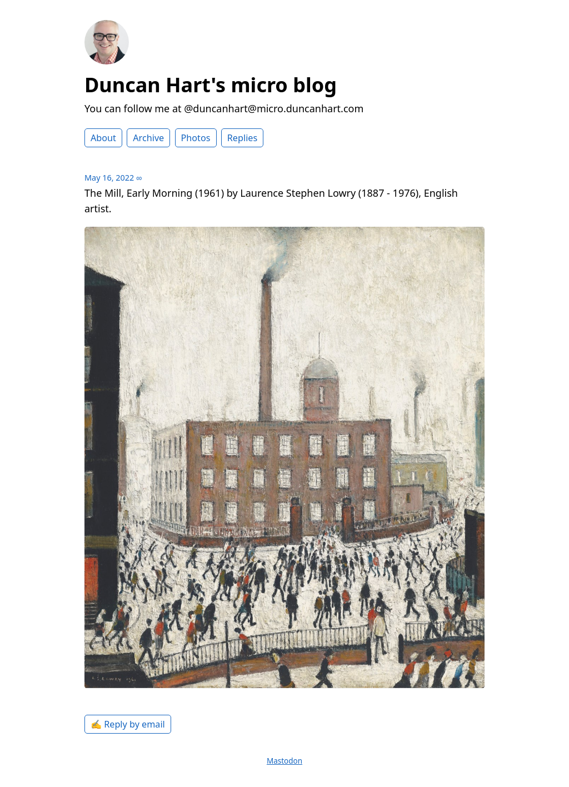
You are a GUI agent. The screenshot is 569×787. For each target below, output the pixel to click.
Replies (242, 138)
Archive (148, 138)
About (103, 138)
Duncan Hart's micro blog (210, 84)
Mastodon (284, 761)
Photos (196, 138)
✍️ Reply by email (128, 724)
